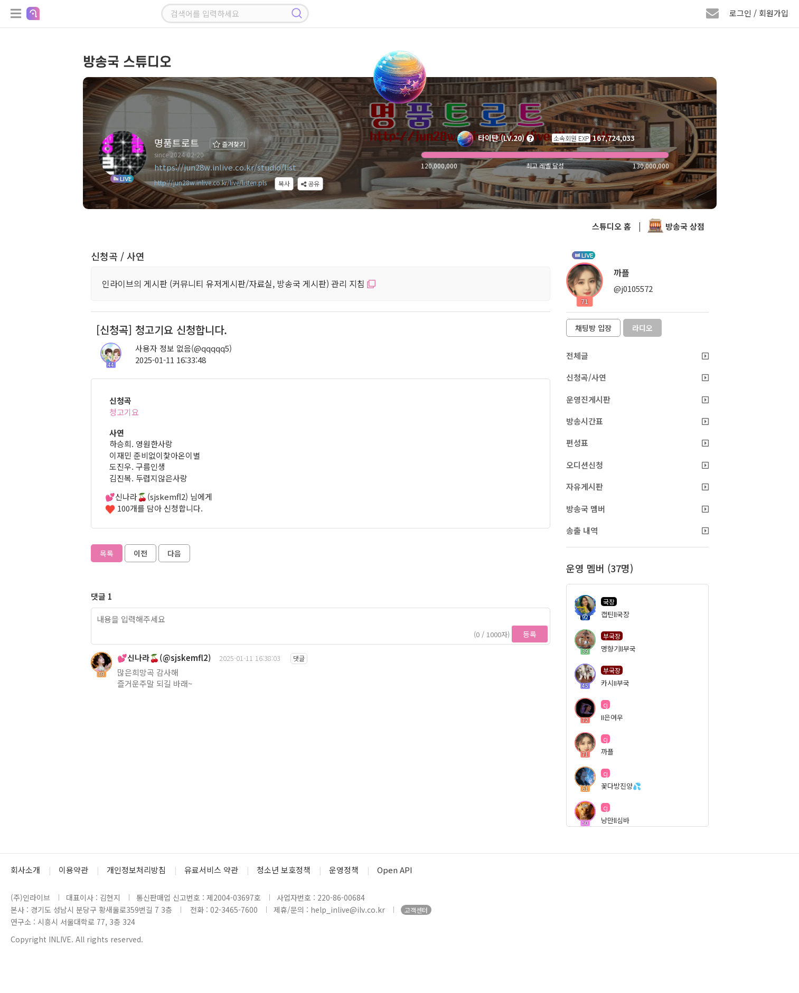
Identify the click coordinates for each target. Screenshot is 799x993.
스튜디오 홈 (611, 226)
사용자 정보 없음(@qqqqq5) (183, 348)
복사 (284, 183)
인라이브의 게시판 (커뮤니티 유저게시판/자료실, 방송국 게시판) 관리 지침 (238, 283)
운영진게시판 (637, 399)
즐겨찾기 (229, 143)
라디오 (642, 328)
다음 (174, 553)
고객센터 (416, 909)
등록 (530, 634)
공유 (310, 183)
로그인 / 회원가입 (758, 12)
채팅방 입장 (593, 328)
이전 (140, 553)
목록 (107, 553)
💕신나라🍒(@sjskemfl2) (164, 657)
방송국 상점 (675, 226)
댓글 (299, 658)
